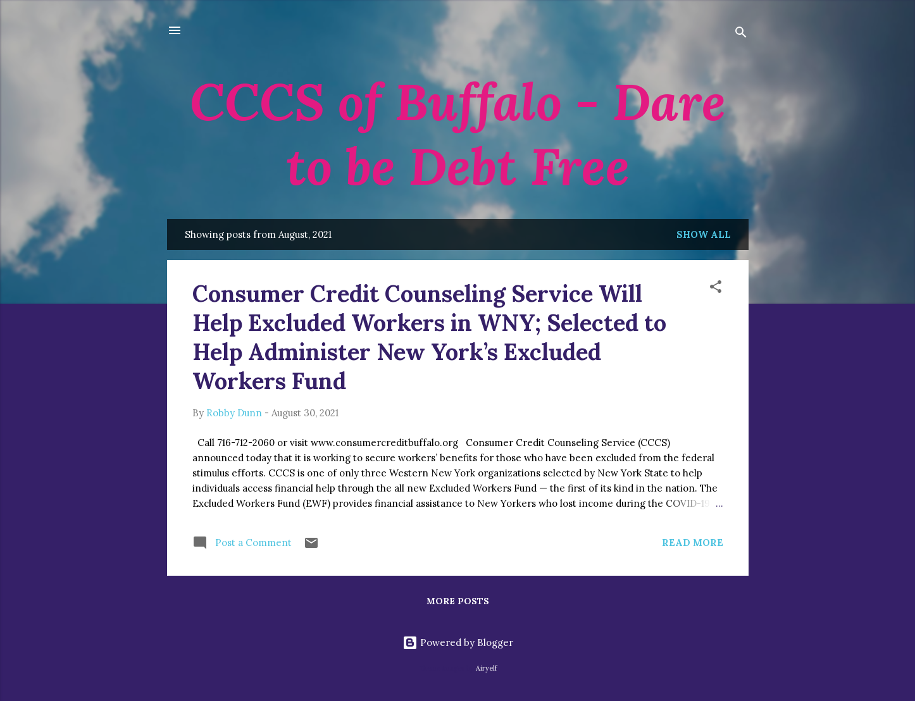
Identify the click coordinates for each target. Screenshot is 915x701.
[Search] (741, 34)
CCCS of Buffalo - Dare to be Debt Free (458, 134)
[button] (715, 289)
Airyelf (486, 668)
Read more (692, 543)
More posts (457, 601)
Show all (703, 234)
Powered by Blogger (457, 642)
